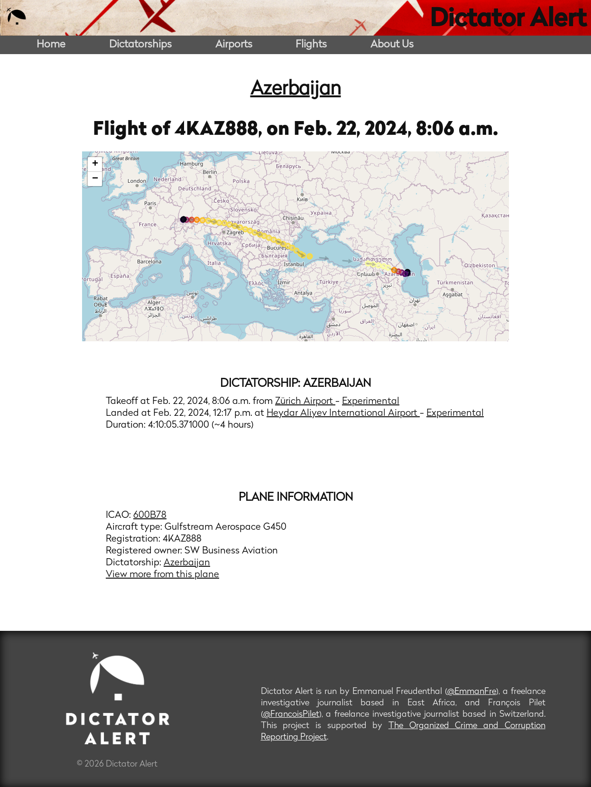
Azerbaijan (295, 89)
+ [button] (95, 164)
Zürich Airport (305, 401)
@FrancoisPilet (291, 714)
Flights (311, 44)
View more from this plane (162, 575)
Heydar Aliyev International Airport (343, 413)
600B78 (149, 515)
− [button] (95, 179)
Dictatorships (140, 44)
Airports (233, 44)
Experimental (370, 401)
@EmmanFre (471, 691)
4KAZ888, (221, 130)
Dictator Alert (508, 20)
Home (51, 44)
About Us (392, 44)
